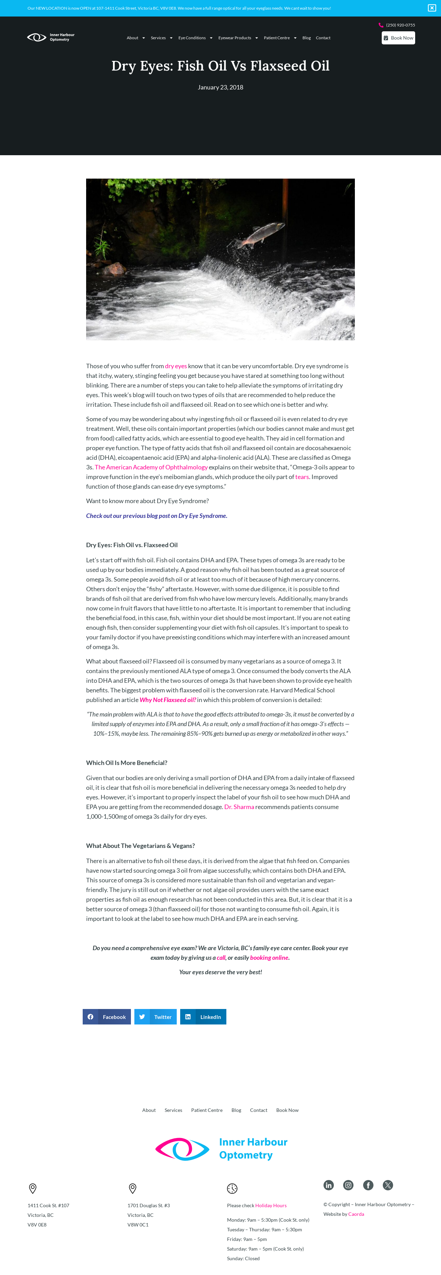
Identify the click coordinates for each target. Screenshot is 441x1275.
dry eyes (176, 366)
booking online (269, 957)
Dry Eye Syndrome (202, 515)
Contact (323, 37)
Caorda (356, 1214)
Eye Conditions (195, 37)
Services (162, 37)
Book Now (287, 1110)
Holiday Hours (271, 1205)
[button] (107, 1016)
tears (302, 476)
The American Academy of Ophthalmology (151, 467)
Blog (306, 37)
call (221, 957)
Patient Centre (280, 37)
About (136, 37)
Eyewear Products (238, 37)
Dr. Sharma (239, 806)
